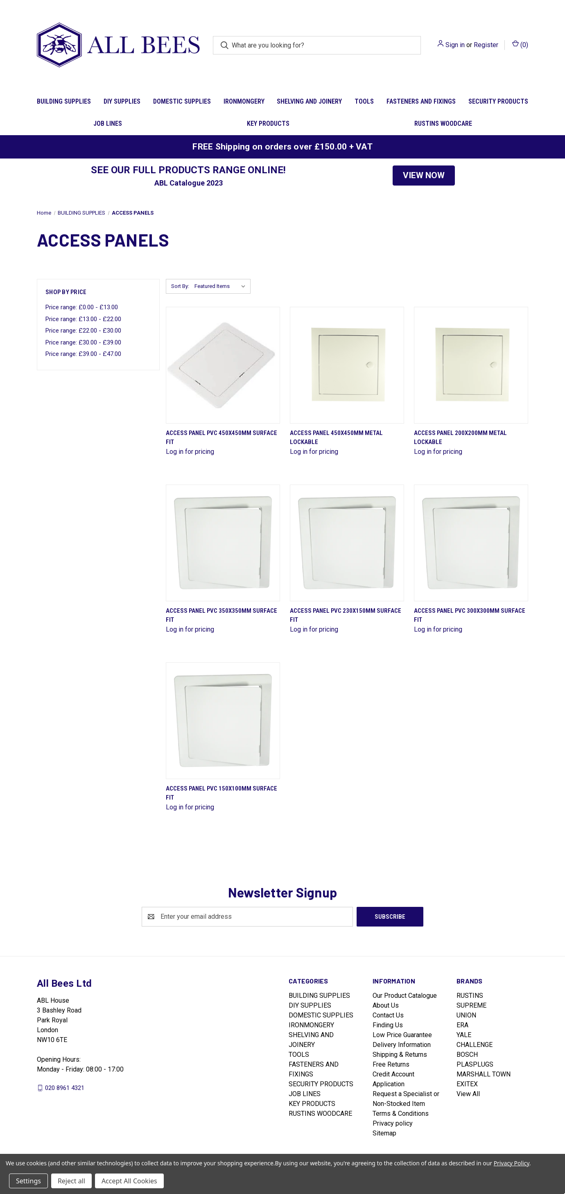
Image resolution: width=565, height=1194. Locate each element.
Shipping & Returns (400, 1054)
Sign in (455, 45)
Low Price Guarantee (402, 1035)
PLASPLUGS (475, 1064)
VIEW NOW (424, 175)
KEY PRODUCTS (268, 123)
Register (486, 45)
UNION (466, 1015)
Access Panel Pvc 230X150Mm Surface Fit (345, 615)
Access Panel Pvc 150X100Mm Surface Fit (221, 793)
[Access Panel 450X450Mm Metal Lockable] (347, 365)
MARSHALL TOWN (484, 1074)
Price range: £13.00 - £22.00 (83, 319)
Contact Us (388, 1015)
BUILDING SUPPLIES (64, 101)
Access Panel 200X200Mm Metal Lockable (460, 437)
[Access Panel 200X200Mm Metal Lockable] (471, 365)
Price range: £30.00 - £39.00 (83, 342)
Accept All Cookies (129, 1180)
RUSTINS (470, 995)
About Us (386, 1005)
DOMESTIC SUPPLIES (182, 101)
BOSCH (467, 1054)
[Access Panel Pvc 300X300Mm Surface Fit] (471, 543)
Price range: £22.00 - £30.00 (83, 330)
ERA (462, 1025)
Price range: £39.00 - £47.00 (83, 354)
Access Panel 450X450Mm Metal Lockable (336, 437)
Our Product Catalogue (405, 995)
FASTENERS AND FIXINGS (421, 101)
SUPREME (471, 1005)
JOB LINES (107, 123)
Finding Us (388, 1025)
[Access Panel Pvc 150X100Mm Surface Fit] (222, 720)
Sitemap (384, 1133)
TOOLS (364, 101)
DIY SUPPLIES (122, 101)
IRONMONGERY (244, 101)
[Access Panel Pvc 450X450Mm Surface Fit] (222, 365)
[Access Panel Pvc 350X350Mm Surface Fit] (222, 543)
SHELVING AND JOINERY (309, 101)
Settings (28, 1180)
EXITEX (467, 1084)
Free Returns (391, 1064)
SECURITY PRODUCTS (498, 101)
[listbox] (221, 286)
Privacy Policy (511, 1163)
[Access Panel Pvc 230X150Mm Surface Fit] (347, 543)
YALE (464, 1035)
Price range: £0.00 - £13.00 (81, 307)
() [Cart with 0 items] (520, 44)
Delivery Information (402, 1045)
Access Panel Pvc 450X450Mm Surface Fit (221, 437)
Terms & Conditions (401, 1113)
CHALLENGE (475, 1045)
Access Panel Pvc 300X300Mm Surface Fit (469, 615)
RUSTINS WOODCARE (443, 123)
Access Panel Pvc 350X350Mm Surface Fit (221, 615)
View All (468, 1094)
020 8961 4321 (64, 1087)
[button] (424, 175)
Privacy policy (393, 1123)
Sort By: (180, 286)
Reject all (71, 1180)
